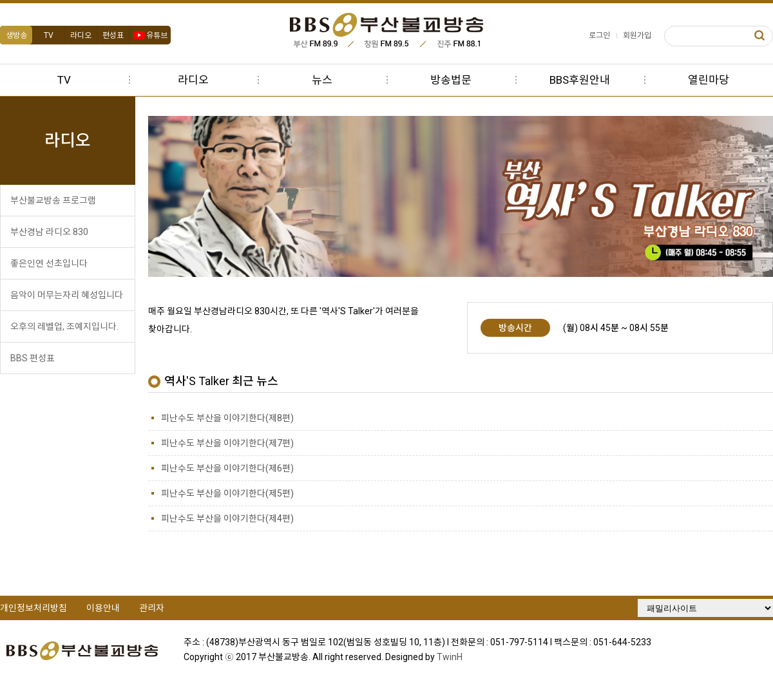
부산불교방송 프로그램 (53, 200)
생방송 (16, 35)
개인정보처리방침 (33, 608)
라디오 (80, 35)
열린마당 (708, 79)
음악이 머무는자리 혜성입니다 (66, 295)
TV (48, 35)
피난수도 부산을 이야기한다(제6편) (227, 468)
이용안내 (103, 608)
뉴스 (322, 79)
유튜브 (150, 35)
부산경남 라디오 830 (49, 232)
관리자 (151, 608)
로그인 (599, 35)
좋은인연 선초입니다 (49, 263)
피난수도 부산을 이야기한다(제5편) (227, 493)
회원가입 (637, 35)
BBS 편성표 (32, 358)
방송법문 (451, 79)
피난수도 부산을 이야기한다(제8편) (227, 418)
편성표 (113, 35)
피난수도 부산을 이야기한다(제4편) (227, 518)
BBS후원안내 (579, 79)
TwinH (450, 657)
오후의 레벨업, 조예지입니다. (64, 326)
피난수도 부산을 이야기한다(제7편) (227, 443)
